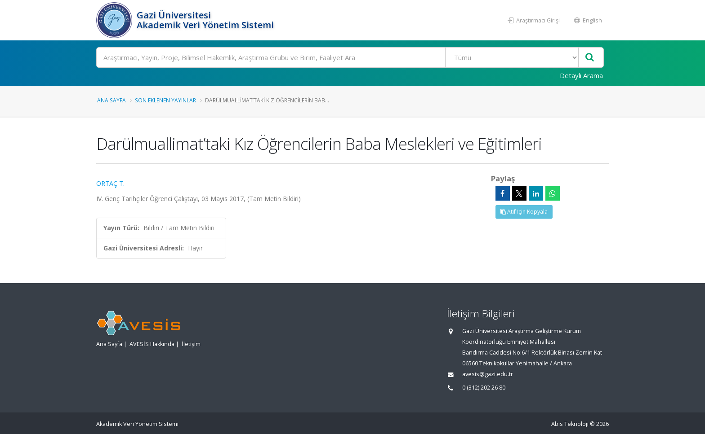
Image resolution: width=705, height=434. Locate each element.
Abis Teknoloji (570, 424)
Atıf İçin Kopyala (524, 211)
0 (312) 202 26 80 (483, 387)
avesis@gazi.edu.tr (487, 374)
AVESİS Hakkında (151, 344)
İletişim (191, 344)
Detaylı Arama (581, 75)
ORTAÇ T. (110, 183)
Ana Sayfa (111, 100)
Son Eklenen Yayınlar (165, 100)
